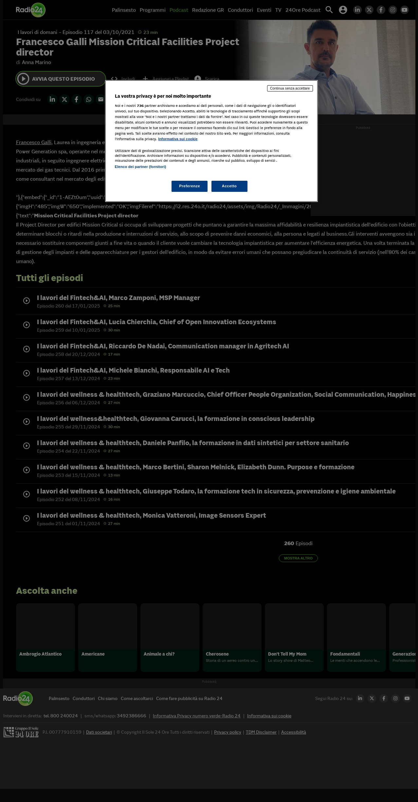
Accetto (229, 186)
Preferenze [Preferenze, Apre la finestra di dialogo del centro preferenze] (189, 186)
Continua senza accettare (290, 88)
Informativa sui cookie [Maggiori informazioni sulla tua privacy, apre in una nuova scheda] (178, 139)
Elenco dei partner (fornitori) (140, 167)
